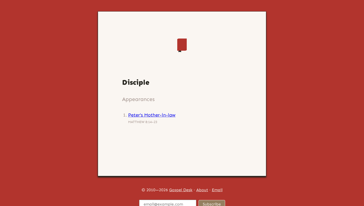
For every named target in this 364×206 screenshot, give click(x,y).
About (202, 189)
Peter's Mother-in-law (151, 115)
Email (217, 189)
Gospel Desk (181, 189)
